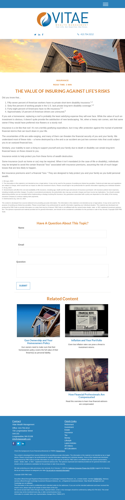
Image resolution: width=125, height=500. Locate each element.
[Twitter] (35, 34)
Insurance (69, 432)
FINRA (96, 479)
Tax (66, 435)
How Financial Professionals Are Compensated (87, 396)
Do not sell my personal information (57, 470)
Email (21, 245)
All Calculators (70, 448)
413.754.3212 (85, 34)
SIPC (100, 479)
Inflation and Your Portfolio (86, 340)
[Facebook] (42, 34)
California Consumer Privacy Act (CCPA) (81, 468)
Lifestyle (68, 440)
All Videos (69, 446)
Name (21, 228)
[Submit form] (23, 285)
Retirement (69, 424)
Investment (69, 427)
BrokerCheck (60, 451)
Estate (67, 430)
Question (21, 262)
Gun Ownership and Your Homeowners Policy (38, 342)
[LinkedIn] (39, 34)
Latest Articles (70, 443)
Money (67, 438)
